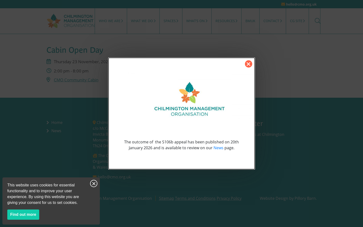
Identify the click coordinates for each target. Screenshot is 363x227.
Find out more (24, 215)
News (218, 147)
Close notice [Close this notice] (93, 183)
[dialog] (182, 113)
